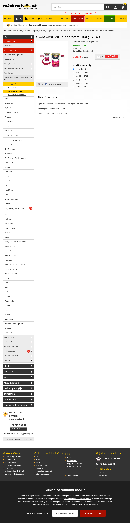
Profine (7, 296)
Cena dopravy (10, 459)
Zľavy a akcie (64, 18)
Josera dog (9, 223)
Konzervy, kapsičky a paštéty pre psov (39, 31)
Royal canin (9, 301)
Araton (7, 126)
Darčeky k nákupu (10, 59)
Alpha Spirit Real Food (13, 108)
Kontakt (99, 18)
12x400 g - (82, 76)
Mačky (31, 18)
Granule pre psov (10, 41)
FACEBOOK (103, 473)
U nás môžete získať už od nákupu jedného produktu (44, 25)
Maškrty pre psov (10, 337)
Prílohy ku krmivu (10, 64)
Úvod (9, 18)
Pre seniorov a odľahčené (17, 95)
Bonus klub (78, 18)
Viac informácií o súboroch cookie (77, 499)
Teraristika (9, 394)
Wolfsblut (8, 333)
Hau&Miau (9, 190)
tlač (42, 84)
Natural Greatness (11, 274)
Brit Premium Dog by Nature (15, 158)
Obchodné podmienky (13, 465)
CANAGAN (9, 163)
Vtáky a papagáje (13, 388)
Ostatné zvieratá (48, 18)
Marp (7, 237)
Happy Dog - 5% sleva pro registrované (14, 209)
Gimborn (8, 185)
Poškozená (8, 46)
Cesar (7, 176)
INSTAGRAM (103, 476)
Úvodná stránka (12, 31)
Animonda (9, 117)
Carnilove (8, 172)
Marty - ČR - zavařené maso (15, 242)
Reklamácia (9, 468)
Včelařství (9, 371)
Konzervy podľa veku (62, 31)
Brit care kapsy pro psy (13, 140)
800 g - (81, 80)
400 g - (81, 69)
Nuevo (7, 278)
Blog (67, 453)
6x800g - (82, 83)
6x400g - (82, 72)
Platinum (8, 292)
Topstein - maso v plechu (14, 324)
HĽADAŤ (108, 7)
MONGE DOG (10, 246)
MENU (123, 18)
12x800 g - (82, 87)
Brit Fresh (8, 144)
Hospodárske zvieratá (15, 405)
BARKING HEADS (12, 135)
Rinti (6, 310)
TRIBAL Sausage (11, 199)
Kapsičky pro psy (10, 73)
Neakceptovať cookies (65, 513)
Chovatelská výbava (74, 466)
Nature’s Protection (12, 269)
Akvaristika (10, 399)
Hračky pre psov (10, 351)
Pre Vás (89, 18)
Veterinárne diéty (10, 50)
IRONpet (8, 219)
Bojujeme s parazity (74, 464)
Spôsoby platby (10, 462)
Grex (7, 194)
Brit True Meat (10, 149)
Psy (20, 18)
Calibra (7, 167)
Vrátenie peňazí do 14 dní (14, 471)
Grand (7, 204)
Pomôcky (7, 360)
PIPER (7, 306)
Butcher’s (8, 153)
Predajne (109, 18)
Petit (6, 287)
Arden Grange (10, 131)
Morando (8, 251)
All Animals (9, 103)
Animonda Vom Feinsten (14, 112)
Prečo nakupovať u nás (13, 457)
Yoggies (8, 328)
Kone (6, 377)
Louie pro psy (10, 228)
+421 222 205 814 (18, 425)
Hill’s (6, 214)
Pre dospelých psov (79, 31)
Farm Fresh (9, 181)
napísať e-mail (17, 429)
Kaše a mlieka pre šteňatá (13, 68)
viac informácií (88, 51)
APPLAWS (9, 122)
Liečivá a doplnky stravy (12, 342)
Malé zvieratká (12, 382)
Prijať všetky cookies (93, 513)
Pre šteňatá (12, 88)
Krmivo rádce (72, 458)
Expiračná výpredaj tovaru (13, 55)
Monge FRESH (10, 255)
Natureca (8, 260)
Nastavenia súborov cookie (37, 513)
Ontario (8, 283)
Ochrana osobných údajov (14, 474)
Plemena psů (72, 461)
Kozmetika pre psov (11, 356)
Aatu (6, 99)
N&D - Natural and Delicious (15, 264)
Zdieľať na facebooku (55, 84)
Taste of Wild (9, 319)
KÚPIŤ (111, 56)
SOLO (7, 315)
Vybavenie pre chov (11, 346)
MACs (7, 233)
